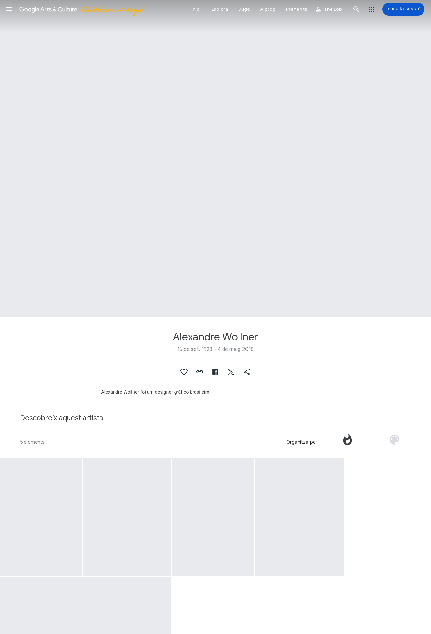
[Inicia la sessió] (403, 9)
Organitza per (301, 442)
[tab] (347, 441)
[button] (9, 9)
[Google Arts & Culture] (81, 9)
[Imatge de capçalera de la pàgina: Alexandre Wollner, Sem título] (215, 158)
